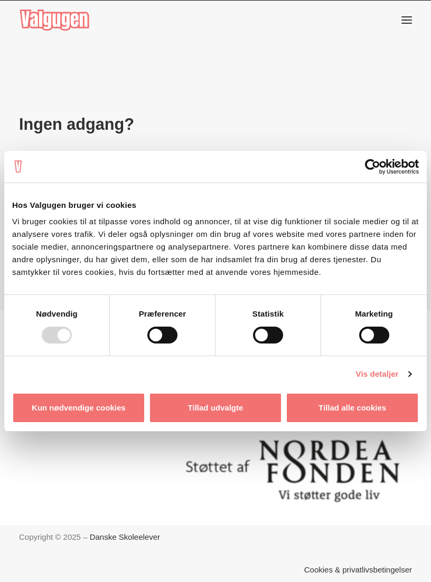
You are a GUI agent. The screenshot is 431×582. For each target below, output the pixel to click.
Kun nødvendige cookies (79, 407)
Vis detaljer (377, 373)
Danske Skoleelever (125, 536)
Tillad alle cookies (352, 407)
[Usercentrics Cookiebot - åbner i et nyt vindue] (372, 167)
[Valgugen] (54, 20)
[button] (406, 20)
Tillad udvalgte (215, 407)
